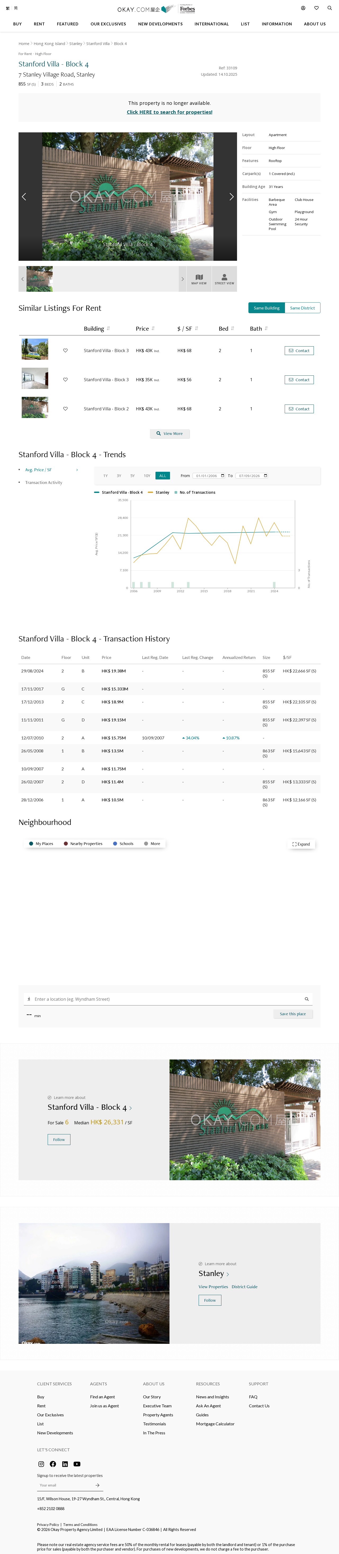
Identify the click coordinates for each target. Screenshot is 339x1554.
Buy (40, 1393)
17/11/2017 (32, 686)
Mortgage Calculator (215, 1420)
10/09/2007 (32, 766)
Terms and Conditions (80, 1522)
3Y (119, 472)
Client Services (54, 1381)
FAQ (253, 1393)
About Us (153, 1381)
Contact (299, 348)
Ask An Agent (208, 1402)
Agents (98, 1381)
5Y (132, 472)
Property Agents (158, 1411)
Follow (59, 1137)
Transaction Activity (43, 480)
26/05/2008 (32, 748)
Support (259, 1381)
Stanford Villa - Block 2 (106, 406)
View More (170, 431)
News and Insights (212, 1393)
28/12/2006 (32, 797)
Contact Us (259, 1402)
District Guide (245, 1284)
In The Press (154, 1429)
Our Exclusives (50, 1411)
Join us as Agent (104, 1402)
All (162, 472)
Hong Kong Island (49, 43)
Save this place (293, 1011)
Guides (202, 1411)
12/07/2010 (32, 735)
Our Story (152, 1393)
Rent (41, 1402)
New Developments (55, 1429)
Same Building (267, 305)
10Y (147, 472)
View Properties (214, 1284)
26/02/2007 (32, 779)
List (40, 1420)
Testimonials (154, 1420)
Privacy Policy (48, 1522)
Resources (208, 1381)
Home (24, 43)
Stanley (75, 43)
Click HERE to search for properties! (169, 109)
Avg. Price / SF (38, 467)
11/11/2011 (32, 717)
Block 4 (120, 43)
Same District (302, 305)
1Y (105, 472)
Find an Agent (102, 1393)
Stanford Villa (98, 43)
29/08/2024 (32, 668)
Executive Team (157, 1402)
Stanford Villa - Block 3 (106, 348)
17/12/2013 (32, 699)
